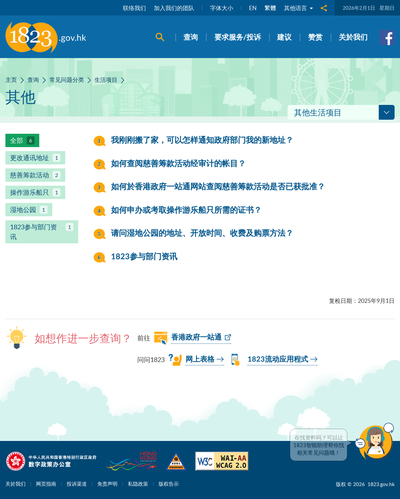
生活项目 (105, 80)
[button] (376, 441)
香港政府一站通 (196, 337)
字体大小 (221, 8)
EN (253, 8)
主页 (11, 80)
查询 (33, 80)
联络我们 (134, 8)
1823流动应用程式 (278, 359)
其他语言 (298, 8)
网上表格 (200, 359)
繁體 (270, 8)
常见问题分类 (66, 80)
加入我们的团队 (174, 8)
